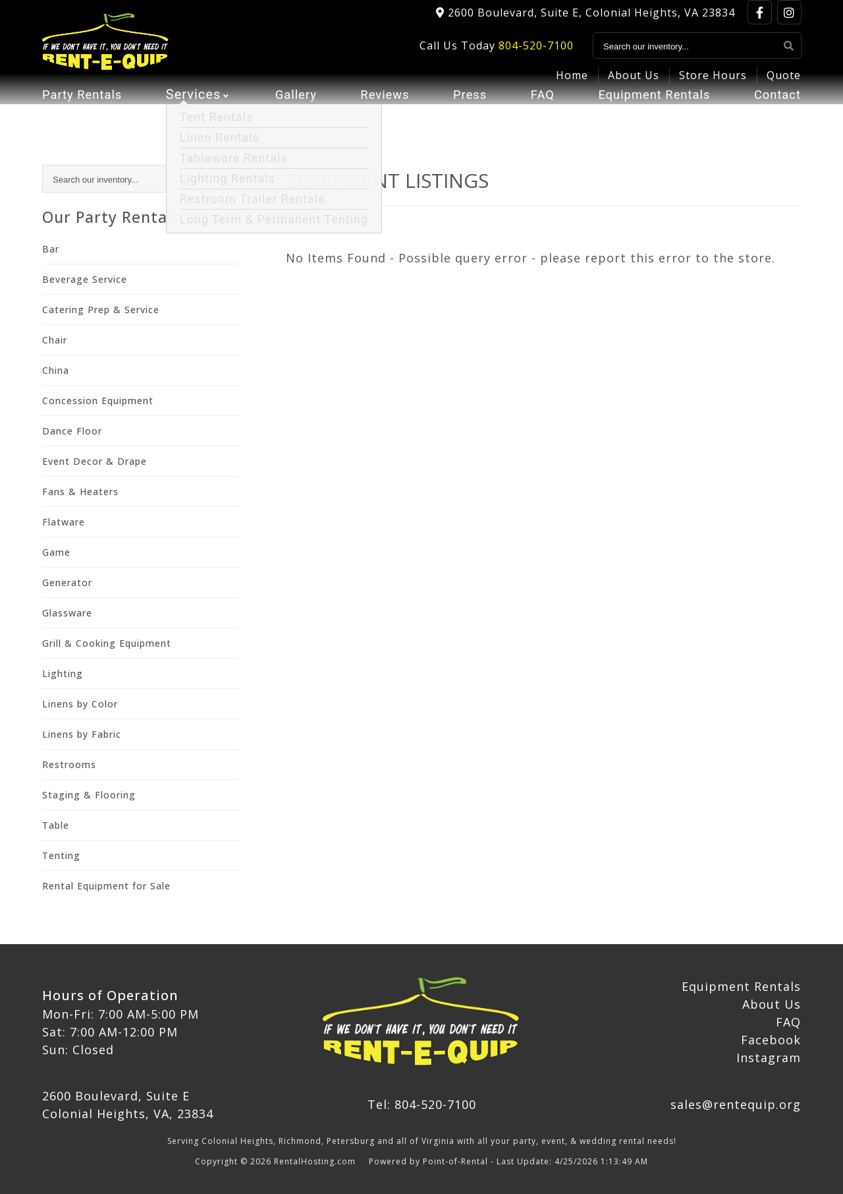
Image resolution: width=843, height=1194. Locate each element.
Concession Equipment (97, 400)
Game (56, 552)
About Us (633, 83)
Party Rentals (85, 115)
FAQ (538, 115)
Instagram (768, 1057)
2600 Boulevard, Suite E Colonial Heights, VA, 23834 (127, 1104)
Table (55, 825)
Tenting (61, 855)
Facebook (771, 1040)
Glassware (67, 613)
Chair (54, 340)
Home (572, 83)
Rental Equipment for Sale (106, 886)
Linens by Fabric (81, 734)
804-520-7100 (536, 53)
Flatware (63, 522)
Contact (775, 115)
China (55, 370)
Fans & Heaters (80, 491)
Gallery (295, 115)
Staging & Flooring (89, 795)
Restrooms (69, 764)
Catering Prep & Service (100, 309)
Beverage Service (84, 279)
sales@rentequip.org (735, 1104)
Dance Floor (72, 431)
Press (467, 115)
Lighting (62, 673)
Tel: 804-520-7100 (421, 1104)
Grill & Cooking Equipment (106, 643)
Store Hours (713, 83)
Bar (50, 249)
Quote (784, 83)
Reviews (383, 115)
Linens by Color (80, 704)
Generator (67, 582)
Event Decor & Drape (94, 461)
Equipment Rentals (650, 115)
